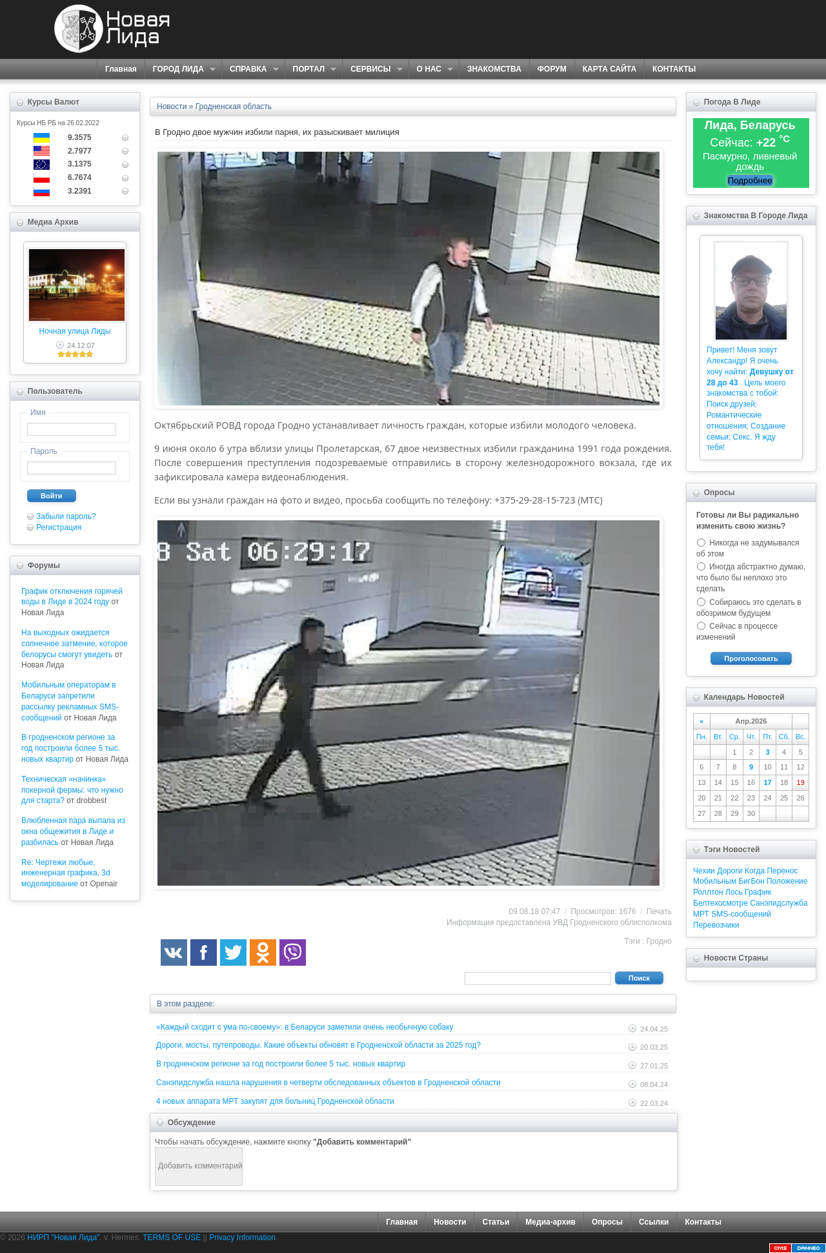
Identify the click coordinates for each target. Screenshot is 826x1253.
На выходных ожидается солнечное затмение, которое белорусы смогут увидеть (74, 643)
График (758, 892)
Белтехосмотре (720, 903)
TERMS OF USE (172, 1237)
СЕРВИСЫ (372, 69)
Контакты (703, 1222)
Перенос (782, 870)
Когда (755, 870)
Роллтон (708, 892)
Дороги (729, 870)
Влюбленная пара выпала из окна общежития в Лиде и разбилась (73, 831)
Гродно (659, 941)
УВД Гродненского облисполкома (612, 922)
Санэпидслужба (778, 903)
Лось (734, 892)
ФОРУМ (552, 69)
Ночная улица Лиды (75, 331)
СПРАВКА (250, 69)
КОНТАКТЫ (674, 69)
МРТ (701, 914)
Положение (787, 881)
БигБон (751, 881)
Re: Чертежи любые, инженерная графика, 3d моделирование (65, 873)
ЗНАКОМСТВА (494, 69)
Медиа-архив (550, 1222)
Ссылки (654, 1222)
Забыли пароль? (66, 516)
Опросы (607, 1222)
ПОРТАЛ (311, 69)
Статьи (495, 1222)
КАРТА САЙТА (609, 69)
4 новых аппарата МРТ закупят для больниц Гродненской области (275, 1101)
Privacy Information (242, 1237)
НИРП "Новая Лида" (63, 1237)
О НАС (430, 69)
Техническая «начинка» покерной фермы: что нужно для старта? (72, 790)
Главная (121, 69)
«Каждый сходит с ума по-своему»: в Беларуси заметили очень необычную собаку (305, 1027)
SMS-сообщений (741, 914)
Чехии (704, 870)
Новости (450, 1222)
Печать (659, 911)
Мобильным (714, 881)
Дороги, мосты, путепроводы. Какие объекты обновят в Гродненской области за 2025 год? (318, 1045)
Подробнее (750, 180)
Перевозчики (716, 925)
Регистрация (58, 527)
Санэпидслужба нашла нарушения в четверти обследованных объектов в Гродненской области (328, 1082)
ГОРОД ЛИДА (180, 69)
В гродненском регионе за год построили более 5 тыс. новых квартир (70, 748)
